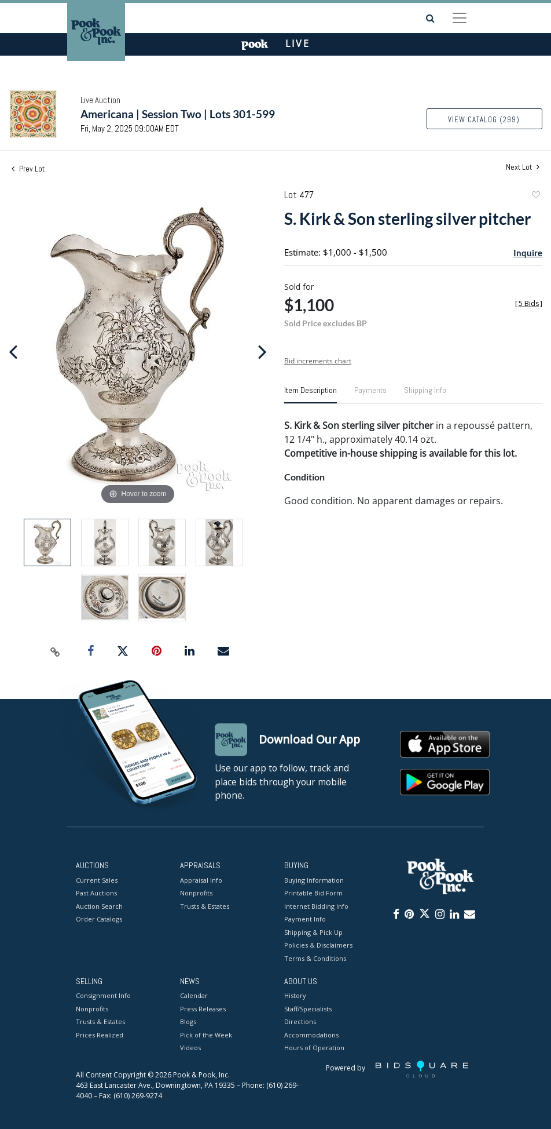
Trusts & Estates (204, 906)
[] (528, 303)
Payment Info (305, 919)
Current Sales (96, 880)
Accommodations (311, 1034)
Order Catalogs (99, 919)
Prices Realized (99, 1034)
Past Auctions (96, 892)
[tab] (310, 394)
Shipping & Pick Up (313, 932)
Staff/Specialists (308, 1008)
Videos (190, 1048)
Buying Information (314, 880)
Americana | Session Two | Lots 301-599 (177, 114)
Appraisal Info (201, 880)
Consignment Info (103, 996)
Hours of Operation (314, 1048)
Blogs (188, 1022)
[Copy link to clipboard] (56, 651)
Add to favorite (535, 196)
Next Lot (522, 167)
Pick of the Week (206, 1034)
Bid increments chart (317, 361)
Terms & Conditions (315, 958)
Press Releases (203, 1008)
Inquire (527, 252)
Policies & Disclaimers (318, 945)
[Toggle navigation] (459, 18)
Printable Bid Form (313, 892)
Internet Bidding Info (316, 906)
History (295, 996)
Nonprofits (196, 892)
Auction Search (99, 906)
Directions (300, 1022)
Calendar (194, 996)
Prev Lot (28, 168)
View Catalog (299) (484, 120)
